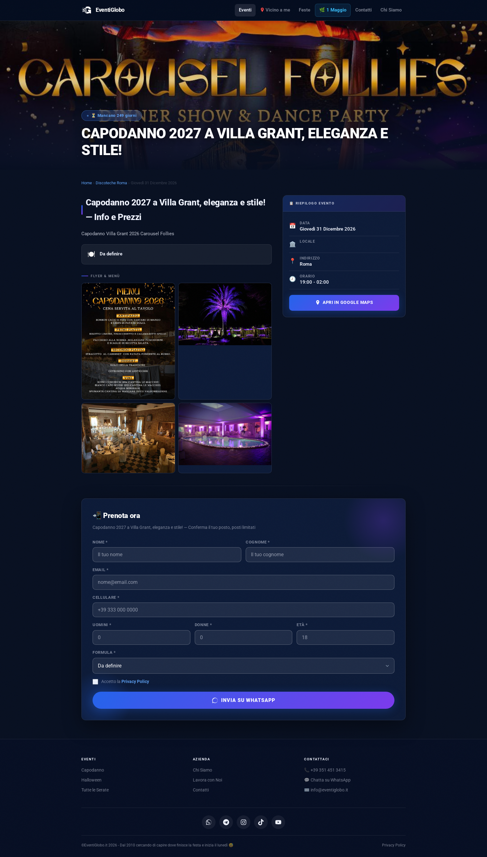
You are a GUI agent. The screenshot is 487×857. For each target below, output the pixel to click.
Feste (304, 10)
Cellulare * (106, 597)
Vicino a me (275, 10)
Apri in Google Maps (344, 302)
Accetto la (125, 681)
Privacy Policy (135, 681)
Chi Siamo (391, 10)
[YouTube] (278, 822)
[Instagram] (243, 822)
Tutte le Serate (95, 789)
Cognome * (258, 542)
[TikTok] (261, 822)
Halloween (91, 779)
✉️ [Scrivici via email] (326, 789)
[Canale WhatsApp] (209, 822)
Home (86, 183)
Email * (100, 569)
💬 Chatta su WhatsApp (327, 779)
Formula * (104, 652)
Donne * (203, 624)
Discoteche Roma (111, 183)
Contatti (363, 10)
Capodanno (92, 770)
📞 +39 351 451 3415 (325, 770)
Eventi (245, 10)
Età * (302, 624)
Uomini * (102, 624)
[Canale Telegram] (226, 822)
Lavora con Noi (207, 779)
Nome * (100, 542)
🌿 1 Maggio (332, 10)
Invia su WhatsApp (243, 700)
